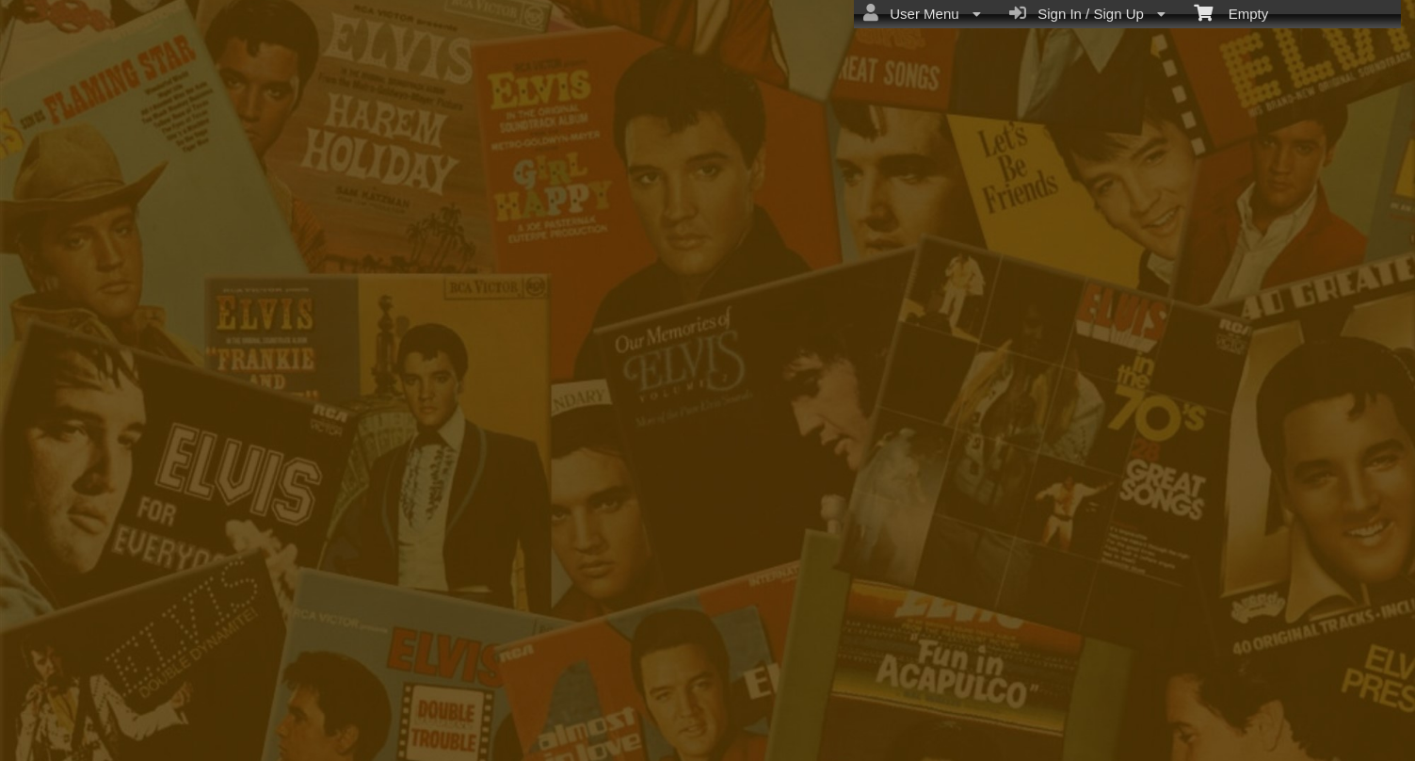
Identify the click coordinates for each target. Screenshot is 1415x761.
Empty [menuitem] (1231, 12)
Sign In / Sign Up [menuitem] (1087, 13)
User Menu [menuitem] (922, 13)
